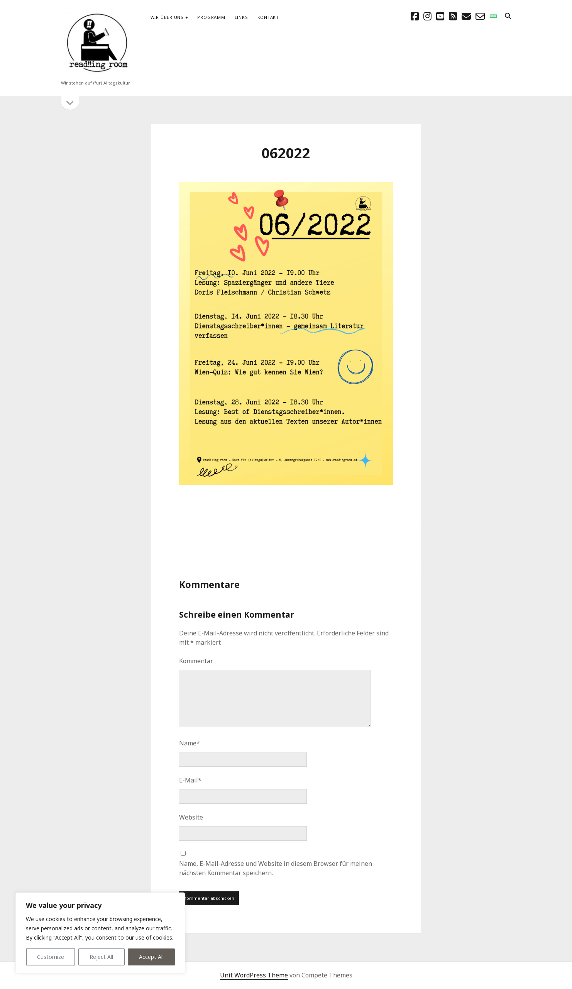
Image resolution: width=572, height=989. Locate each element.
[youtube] (440, 16)
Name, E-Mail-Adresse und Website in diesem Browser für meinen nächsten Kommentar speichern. (275, 868)
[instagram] (427, 16)
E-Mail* (190, 780)
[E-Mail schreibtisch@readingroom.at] (466, 16)
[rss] (453, 16)
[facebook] (415, 16)
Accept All (151, 956)
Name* (189, 743)
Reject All (101, 956)
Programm (211, 17)
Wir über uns (167, 17)
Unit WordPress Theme (254, 975)
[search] (508, 16)
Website (191, 817)
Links (241, 17)
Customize (50, 956)
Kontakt (268, 17)
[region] (100, 933)
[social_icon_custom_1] (493, 16)
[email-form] (480, 16)
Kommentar (196, 661)
